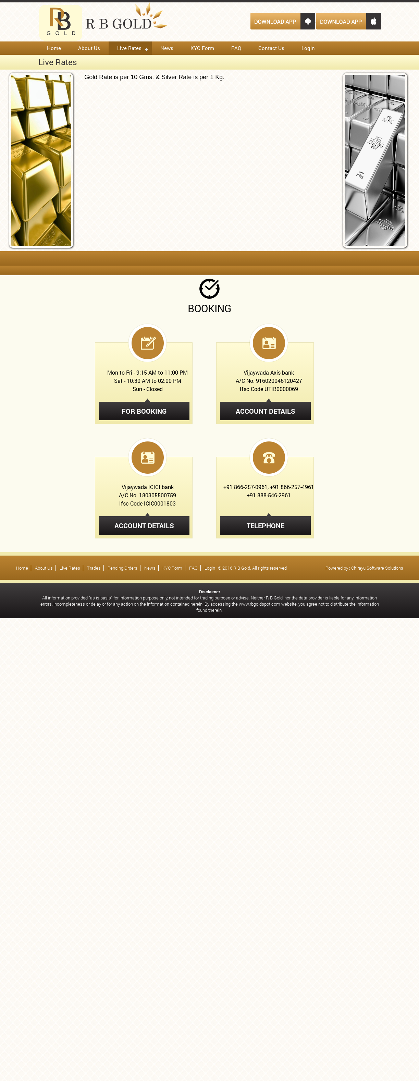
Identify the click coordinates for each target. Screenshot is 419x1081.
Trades (94, 568)
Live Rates (129, 48)
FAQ (236, 48)
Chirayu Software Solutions (377, 568)
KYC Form (202, 48)
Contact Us (271, 48)
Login (308, 48)
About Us (89, 48)
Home (54, 48)
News (166, 48)
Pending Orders (122, 568)
